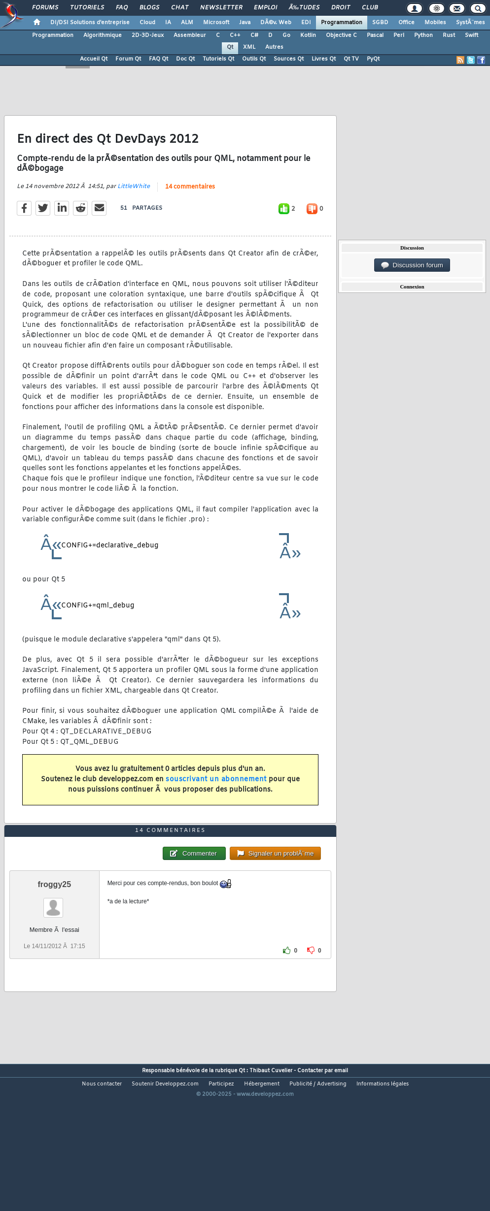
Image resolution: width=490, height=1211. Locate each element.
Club (370, 8)
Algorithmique (102, 35)
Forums (45, 8)
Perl (398, 35)
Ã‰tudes (304, 8)
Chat (179, 8)
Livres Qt (324, 59)
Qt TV (351, 59)
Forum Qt (128, 59)
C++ (235, 35)
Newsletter (221, 8)
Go (286, 35)
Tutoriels (87, 8)
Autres (274, 47)
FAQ (122, 8)
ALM (187, 22)
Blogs (149, 8)
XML (249, 47)
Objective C (341, 35)
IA (168, 22)
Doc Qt (185, 59)
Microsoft (216, 22)
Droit (340, 8)
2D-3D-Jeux (148, 35)
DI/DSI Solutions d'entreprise (90, 22)
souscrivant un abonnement (216, 799)
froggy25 (54, 944)
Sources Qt (289, 59)
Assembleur (190, 35)
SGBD (380, 22)
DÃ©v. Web (275, 22)
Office (406, 22)
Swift (471, 35)
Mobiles (435, 22)
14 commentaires (190, 207)
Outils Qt (254, 59)
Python (423, 35)
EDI (306, 22)
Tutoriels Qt (218, 59)
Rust (449, 35)
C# (254, 35)
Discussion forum (412, 265)
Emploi (265, 8)
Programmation (341, 22)
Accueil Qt (93, 59)
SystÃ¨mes (470, 22)
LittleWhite (133, 206)
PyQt (373, 59)
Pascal (375, 35)
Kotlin (308, 35)
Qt (230, 47)
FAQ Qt (158, 59)
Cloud (147, 22)
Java (244, 22)
